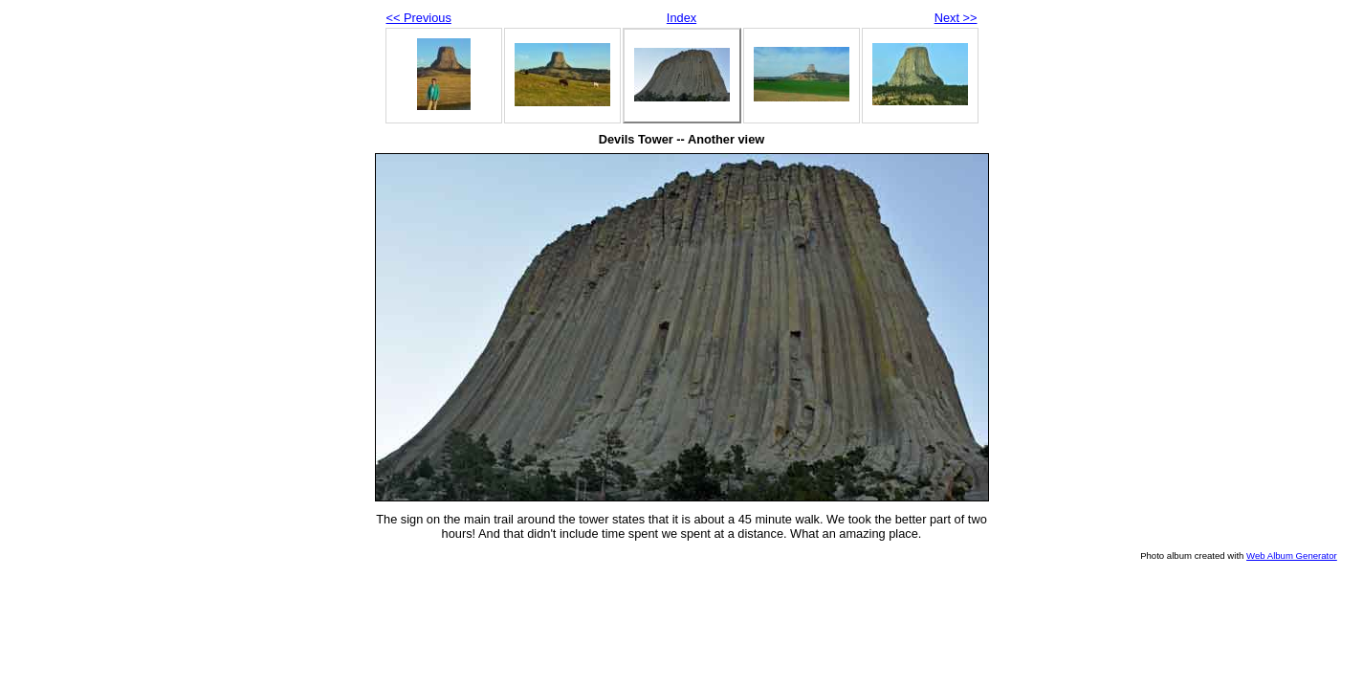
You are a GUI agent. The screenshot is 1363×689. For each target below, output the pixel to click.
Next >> (956, 18)
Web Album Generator (1291, 555)
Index (681, 18)
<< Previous (418, 18)
